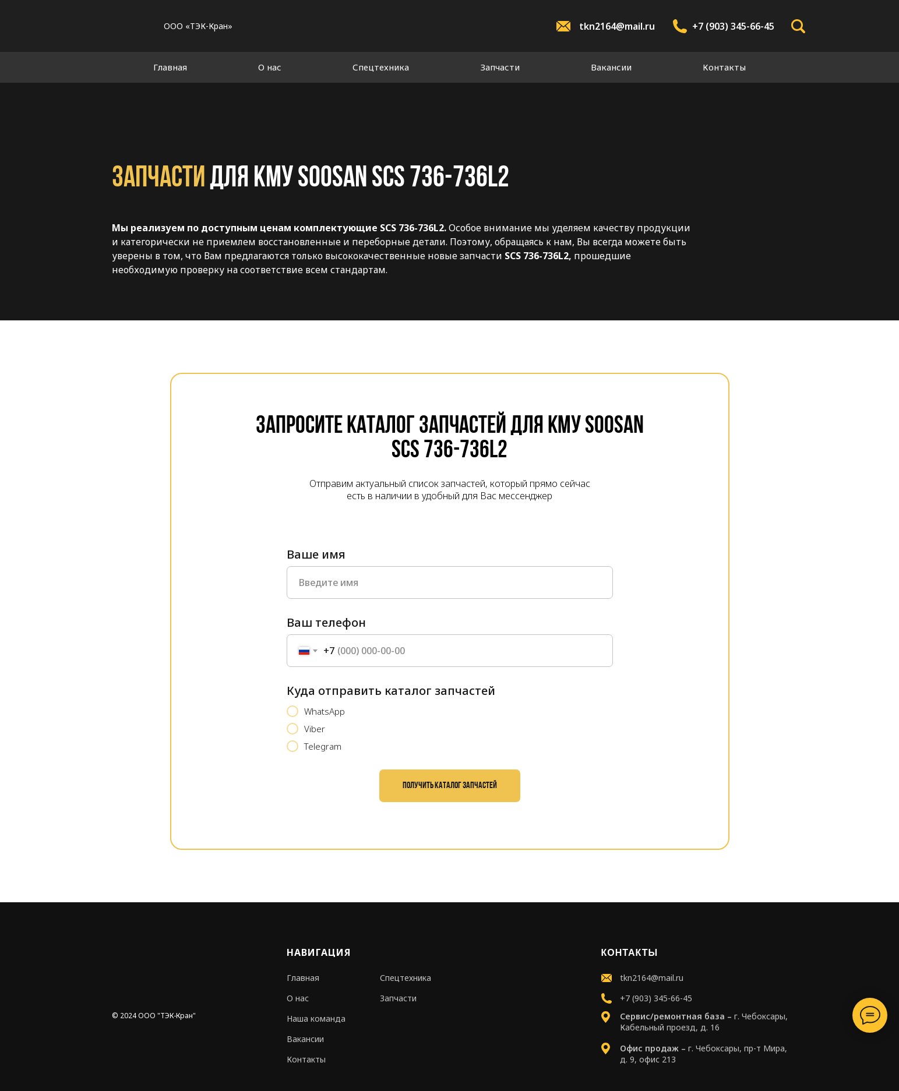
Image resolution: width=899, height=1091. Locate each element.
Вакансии (611, 67)
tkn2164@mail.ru (617, 26)
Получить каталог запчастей (450, 785)
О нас (269, 67)
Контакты (724, 67)
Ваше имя (316, 554)
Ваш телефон (326, 622)
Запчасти (500, 67)
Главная (170, 67)
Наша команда (316, 1018)
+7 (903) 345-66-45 (733, 26)
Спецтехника (380, 67)
